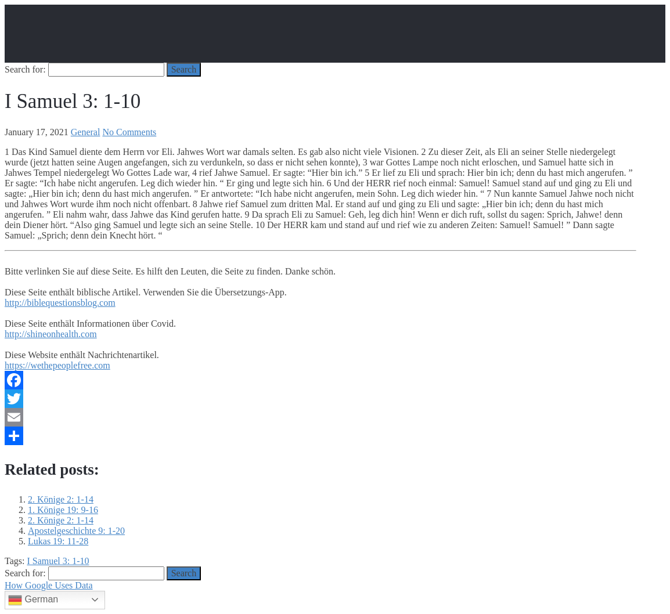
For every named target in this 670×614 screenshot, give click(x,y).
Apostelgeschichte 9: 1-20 (76, 531)
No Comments (129, 132)
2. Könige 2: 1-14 (60, 499)
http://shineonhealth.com (51, 334)
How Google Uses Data (49, 585)
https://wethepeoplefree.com (57, 365)
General (85, 132)
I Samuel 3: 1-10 (58, 561)
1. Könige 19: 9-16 (63, 510)
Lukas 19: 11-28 (58, 541)
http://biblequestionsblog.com (60, 303)
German (33, 600)
